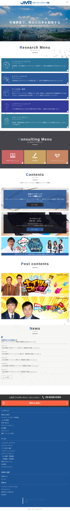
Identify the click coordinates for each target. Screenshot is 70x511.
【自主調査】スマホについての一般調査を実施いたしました (19, 371)
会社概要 (3, 428)
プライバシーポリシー (7, 425)
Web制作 (35, 160)
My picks (3, 494)
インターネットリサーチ (8, 443)
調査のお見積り (35, 403)
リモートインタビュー (7, 453)
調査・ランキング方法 (7, 433)
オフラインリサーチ (6, 445)
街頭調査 (11, 459)
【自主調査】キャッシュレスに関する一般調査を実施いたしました (21, 354)
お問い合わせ (5, 422)
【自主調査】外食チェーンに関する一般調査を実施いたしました (20, 348)
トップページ (5, 410)
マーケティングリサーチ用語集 (10, 417)
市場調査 (5, 459)
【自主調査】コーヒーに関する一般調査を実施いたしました (19, 360)
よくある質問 (5, 420)
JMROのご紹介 (5, 472)
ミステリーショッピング (8, 451)
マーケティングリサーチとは (9, 486)
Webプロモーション (12, 160)
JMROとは (4, 476)
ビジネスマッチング (57, 160)
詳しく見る (34, 204)
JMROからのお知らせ (7, 492)
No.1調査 (5, 456)
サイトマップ (5, 430)
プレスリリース (5, 489)
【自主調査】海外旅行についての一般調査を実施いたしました (19, 365)
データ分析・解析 (6, 448)
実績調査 (11, 456)
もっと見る (6, 377)
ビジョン (3, 479)
